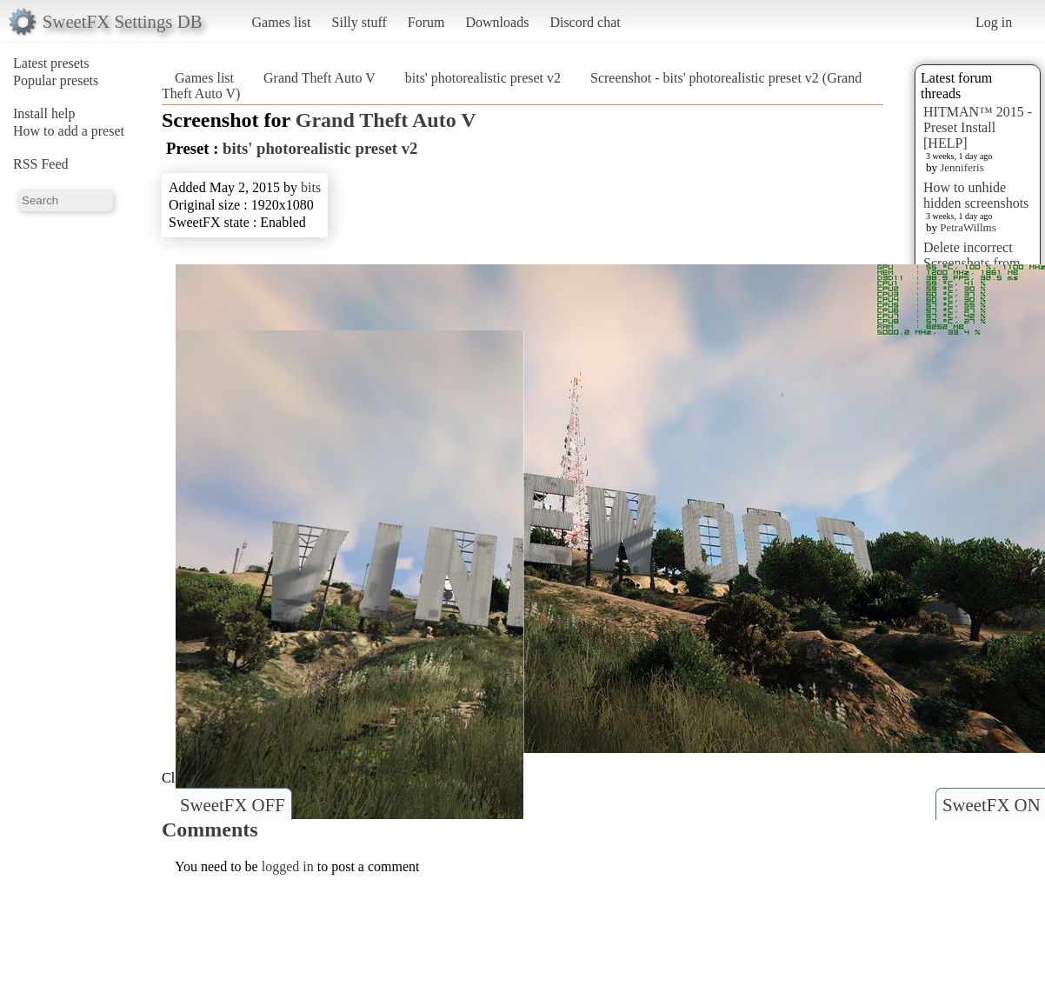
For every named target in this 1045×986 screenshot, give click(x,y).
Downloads (497, 22)
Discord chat (584, 22)
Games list (281, 22)
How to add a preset (68, 130)
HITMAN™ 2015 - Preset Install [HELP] (977, 127)
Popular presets (55, 80)
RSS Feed (41, 164)
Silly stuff (359, 22)
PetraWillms (967, 227)
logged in (288, 866)
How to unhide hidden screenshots (975, 195)
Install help (44, 113)
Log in (993, 22)
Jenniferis (962, 167)
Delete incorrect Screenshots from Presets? (972, 263)
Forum (426, 22)
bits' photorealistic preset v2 (483, 77)
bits (311, 187)
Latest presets (51, 63)
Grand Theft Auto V (319, 77)
